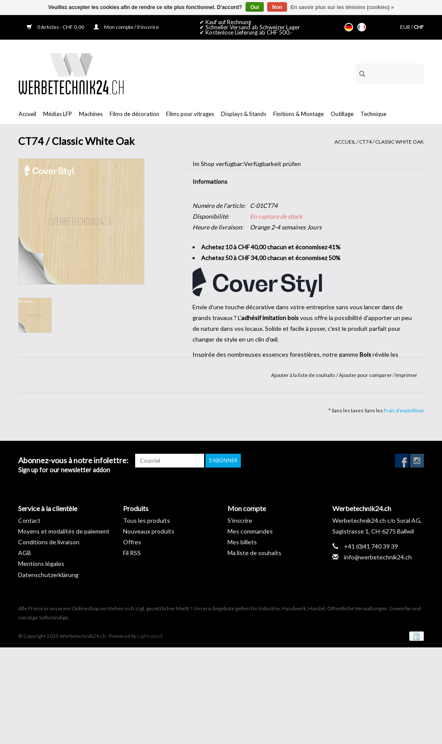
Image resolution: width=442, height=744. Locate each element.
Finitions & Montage (298, 113)
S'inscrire (239, 520)
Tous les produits (146, 520)
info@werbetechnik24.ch (378, 557)
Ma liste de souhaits (254, 552)
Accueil (27, 113)
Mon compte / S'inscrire (126, 27)
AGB (24, 552)
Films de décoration (134, 113)
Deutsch (348, 27)
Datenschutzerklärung (48, 574)
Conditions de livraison (48, 542)
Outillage (342, 113)
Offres (132, 542)
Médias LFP (57, 113)
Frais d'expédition (404, 410)
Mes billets (242, 542)
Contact (29, 520)
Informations (210, 181)
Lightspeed (150, 636)
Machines (91, 113)
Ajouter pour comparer (366, 375)
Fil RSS (132, 552)
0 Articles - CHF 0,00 (56, 27)
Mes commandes (250, 531)
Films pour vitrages (190, 113)
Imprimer (406, 375)
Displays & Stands (243, 113)
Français (361, 27)
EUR (405, 27)
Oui (254, 7)
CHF (419, 27)
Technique (373, 113)
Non (277, 7)
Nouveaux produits (148, 531)
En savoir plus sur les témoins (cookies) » (342, 7)
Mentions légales (41, 563)
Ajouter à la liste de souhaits (303, 375)
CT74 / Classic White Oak (391, 141)
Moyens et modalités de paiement (64, 531)
